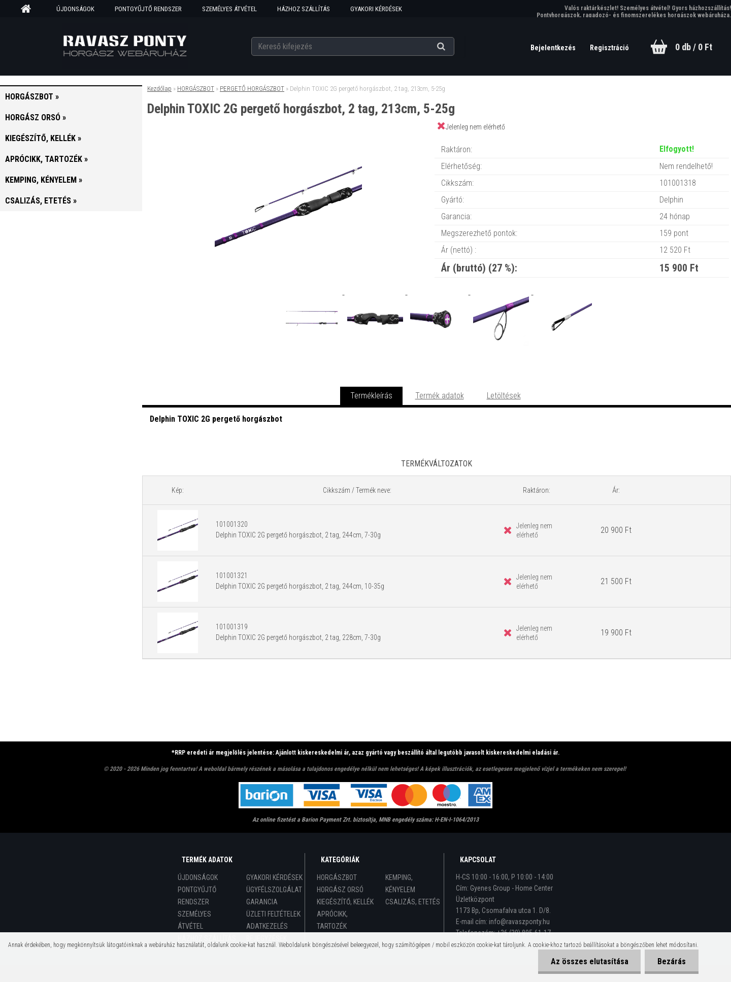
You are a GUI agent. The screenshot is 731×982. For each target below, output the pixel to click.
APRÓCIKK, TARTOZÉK (332, 920)
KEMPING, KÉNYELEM (400, 883)
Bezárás (671, 961)
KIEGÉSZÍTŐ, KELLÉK (345, 902)
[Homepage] (29, 9)
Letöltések (504, 395)
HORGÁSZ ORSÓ (340, 890)
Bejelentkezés (553, 48)
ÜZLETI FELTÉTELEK (273, 914)
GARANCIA (262, 902)
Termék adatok (439, 395)
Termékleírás (371, 395)
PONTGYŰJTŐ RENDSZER (148, 9)
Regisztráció (609, 48)
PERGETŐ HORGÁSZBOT (252, 88)
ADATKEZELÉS (267, 926)
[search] (453, 46)
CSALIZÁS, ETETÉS (412, 902)
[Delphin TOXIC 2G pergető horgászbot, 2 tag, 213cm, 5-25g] (288, 139)
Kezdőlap (159, 88)
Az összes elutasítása (589, 961)
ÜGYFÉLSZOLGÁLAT (274, 890)
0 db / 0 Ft (693, 47)
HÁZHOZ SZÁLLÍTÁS (303, 9)
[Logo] (124, 46)
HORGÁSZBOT (195, 88)
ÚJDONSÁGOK (75, 9)
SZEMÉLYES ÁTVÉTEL (229, 9)
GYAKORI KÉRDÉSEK (376, 9)
